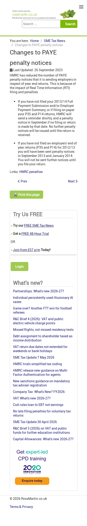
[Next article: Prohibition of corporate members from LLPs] (72, 181)
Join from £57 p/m (26, 250)
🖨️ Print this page (26, 194)
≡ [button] (81, 7)
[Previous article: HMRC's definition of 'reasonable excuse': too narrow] (22, 181)
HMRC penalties (31, 171)
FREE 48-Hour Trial (35, 233)
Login (19, 266)
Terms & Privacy (22, 506)
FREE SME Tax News (39, 225)
